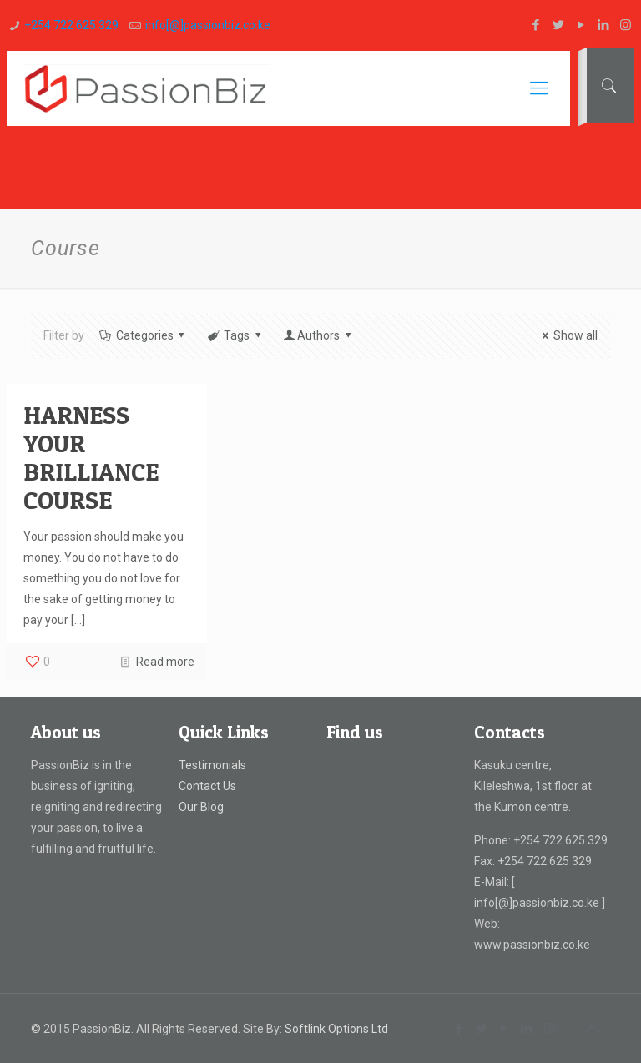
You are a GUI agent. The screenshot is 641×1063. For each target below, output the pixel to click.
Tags (234, 335)
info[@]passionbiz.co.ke (207, 25)
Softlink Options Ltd (336, 1028)
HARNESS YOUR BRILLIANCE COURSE (91, 457)
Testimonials (212, 765)
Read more (165, 661)
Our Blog (201, 807)
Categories (143, 335)
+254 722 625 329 (71, 25)
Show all (567, 335)
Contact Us (207, 786)
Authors (318, 335)
